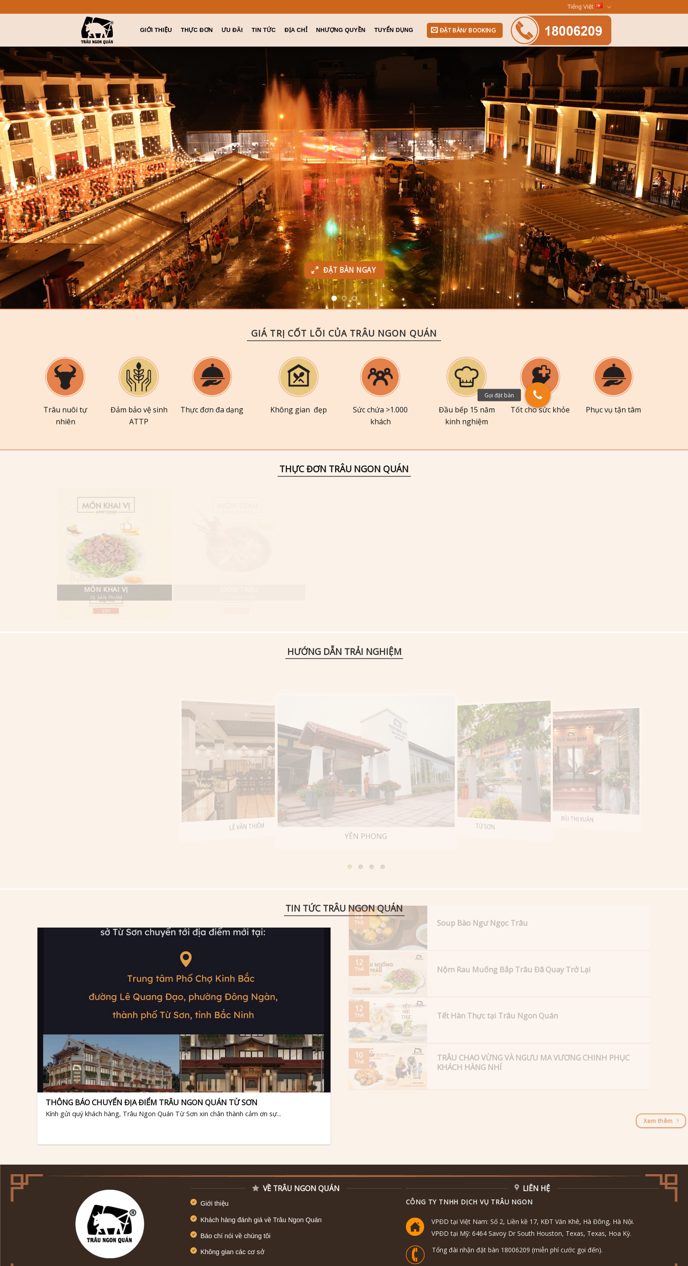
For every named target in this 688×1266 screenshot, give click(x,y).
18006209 (515, 1249)
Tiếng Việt (589, 7)
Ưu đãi (231, 29)
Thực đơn (197, 29)
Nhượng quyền (340, 29)
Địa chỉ (295, 29)
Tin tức (264, 29)
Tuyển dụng (393, 29)
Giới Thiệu (156, 29)
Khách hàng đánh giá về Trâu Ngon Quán (261, 1220)
